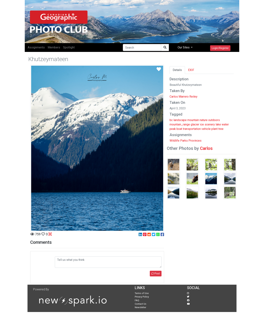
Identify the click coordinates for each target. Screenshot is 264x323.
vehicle (206, 129)
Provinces (194, 140)
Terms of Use (142, 293)
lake (218, 124)
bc (171, 120)
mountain (193, 120)
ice (202, 124)
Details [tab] (177, 70)
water (225, 124)
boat (179, 129)
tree (220, 129)
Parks (184, 140)
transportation (192, 129)
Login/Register (220, 48)
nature (204, 120)
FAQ (137, 300)
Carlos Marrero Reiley (183, 96)
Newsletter (140, 307)
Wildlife (174, 140)
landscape (180, 120)
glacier (195, 124)
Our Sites (184, 47)
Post (155, 273)
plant (214, 129)
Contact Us (140, 303)
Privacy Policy (142, 296)
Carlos (206, 148)
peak (173, 129)
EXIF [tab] (191, 70)
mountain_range (180, 124)
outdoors (214, 120)
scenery (210, 124)
